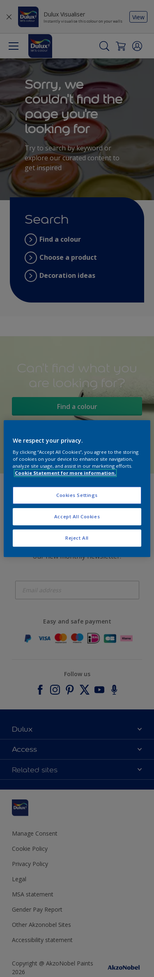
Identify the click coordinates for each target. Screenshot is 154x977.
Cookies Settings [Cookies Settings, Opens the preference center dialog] (77, 495)
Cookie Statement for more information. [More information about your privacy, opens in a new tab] (65, 473)
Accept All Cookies (77, 516)
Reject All (77, 538)
